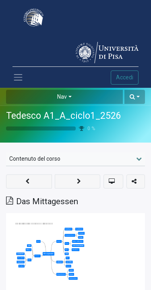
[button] (134, 97)
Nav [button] (62, 96)
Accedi (124, 77)
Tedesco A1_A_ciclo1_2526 (63, 115)
